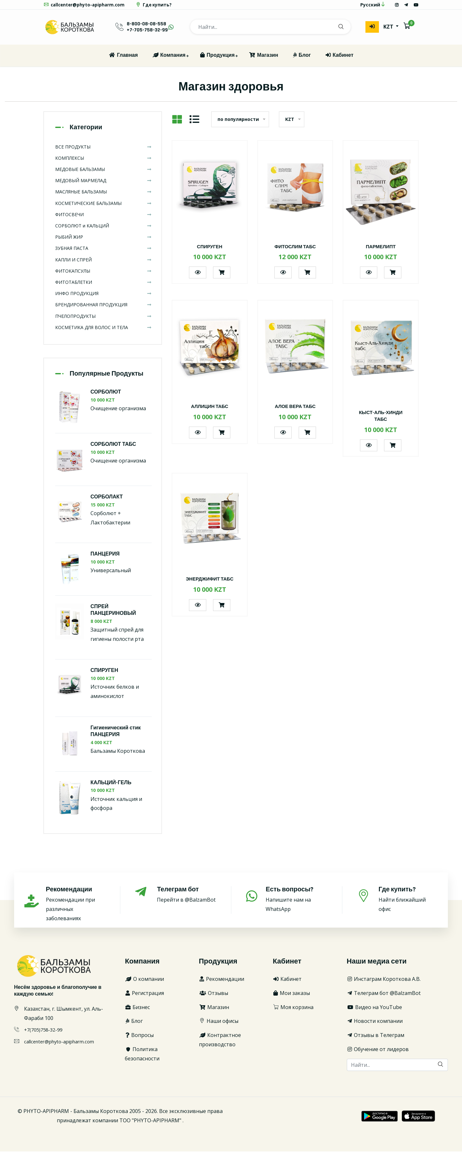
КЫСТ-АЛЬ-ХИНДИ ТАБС (381, 419)
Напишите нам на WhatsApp (296, 902)
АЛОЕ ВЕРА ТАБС (295, 410)
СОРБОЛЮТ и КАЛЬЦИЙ (103, 229)
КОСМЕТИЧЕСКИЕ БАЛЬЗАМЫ (103, 207)
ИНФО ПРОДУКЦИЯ (103, 297)
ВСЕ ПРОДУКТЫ (103, 150)
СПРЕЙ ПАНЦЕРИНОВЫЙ (113, 613)
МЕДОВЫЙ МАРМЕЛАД (103, 184)
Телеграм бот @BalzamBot (384, 996)
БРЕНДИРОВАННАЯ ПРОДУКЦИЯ (103, 308)
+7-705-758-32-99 (147, 33)
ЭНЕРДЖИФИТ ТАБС (210, 583)
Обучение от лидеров (378, 1052)
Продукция (217, 58)
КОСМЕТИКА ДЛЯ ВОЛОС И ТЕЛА (103, 331)
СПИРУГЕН (209, 250)
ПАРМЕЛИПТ (380, 250)
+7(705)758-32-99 (45, 1033)
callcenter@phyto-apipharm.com (85, 7)
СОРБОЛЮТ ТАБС (113, 448)
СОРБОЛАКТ (106, 500)
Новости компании (375, 1024)
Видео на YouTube (374, 1010)
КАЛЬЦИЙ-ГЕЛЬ (110, 786)
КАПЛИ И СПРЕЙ (103, 263)
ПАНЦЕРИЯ (105, 558)
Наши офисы (218, 1024)
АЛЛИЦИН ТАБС (209, 410)
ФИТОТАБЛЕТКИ (103, 286)
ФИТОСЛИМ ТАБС (295, 250)
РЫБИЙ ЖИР (103, 240)
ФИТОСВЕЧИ (103, 218)
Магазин (263, 58)
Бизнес (137, 1010)
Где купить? (157, 7)
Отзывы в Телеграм (375, 1038)
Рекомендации (221, 982)
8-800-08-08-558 (146, 27)
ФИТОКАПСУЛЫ (103, 274)
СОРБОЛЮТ (105, 395)
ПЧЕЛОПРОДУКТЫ (103, 320)
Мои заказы (291, 996)
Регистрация (144, 996)
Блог (301, 58)
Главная (123, 58)
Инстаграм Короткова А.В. (384, 982)
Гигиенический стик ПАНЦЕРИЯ (115, 735)
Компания (169, 58)
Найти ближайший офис (408, 902)
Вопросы (139, 1038)
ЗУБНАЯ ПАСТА (103, 252)
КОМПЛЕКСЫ (103, 161)
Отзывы (213, 996)
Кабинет (339, 58)
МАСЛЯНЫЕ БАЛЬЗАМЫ (103, 195)
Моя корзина (293, 1010)
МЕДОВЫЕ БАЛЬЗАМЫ (103, 173)
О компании (144, 982)
